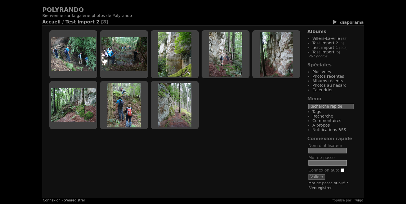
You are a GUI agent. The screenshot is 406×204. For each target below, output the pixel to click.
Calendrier (322, 90)
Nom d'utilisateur (325, 145)
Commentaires (326, 120)
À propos (321, 125)
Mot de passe (321, 157)
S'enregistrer (320, 188)
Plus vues (321, 72)
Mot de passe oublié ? (328, 183)
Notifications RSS (329, 129)
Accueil (51, 22)
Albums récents (327, 81)
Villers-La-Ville (326, 38)
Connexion (52, 200)
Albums (316, 31)
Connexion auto (326, 170)
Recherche (322, 116)
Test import (323, 52)
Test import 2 (82, 22)
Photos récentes (328, 76)
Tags (316, 111)
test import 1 (325, 47)
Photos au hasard (329, 85)
